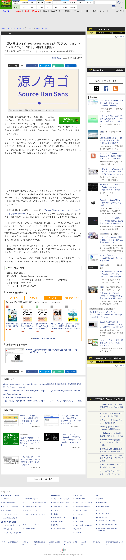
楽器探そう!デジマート (61, 503)
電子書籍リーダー (72, 298)
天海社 (100, 499)
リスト (23, 66)
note (59, 66)
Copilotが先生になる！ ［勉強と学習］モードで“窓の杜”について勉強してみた (111, 140)
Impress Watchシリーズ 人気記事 (107, 358)
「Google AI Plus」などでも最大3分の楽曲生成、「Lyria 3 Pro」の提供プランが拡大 (111, 118)
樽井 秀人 (56, 58)
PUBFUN (99, 510)
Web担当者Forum (9, 503)
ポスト (15, 66)
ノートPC (14, 298)
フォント (103, 11)
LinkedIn (72, 66)
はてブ (47, 66)
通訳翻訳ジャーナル (83, 506)
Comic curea (102, 503)
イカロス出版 (78, 495)
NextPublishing (30, 528)
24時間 (101, 33)
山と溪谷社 (54, 514)
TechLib (78, 532)
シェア (34, 66)
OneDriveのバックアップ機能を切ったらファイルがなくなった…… (111, 458)
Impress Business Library (33, 506)
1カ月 (121, 33)
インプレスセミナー (32, 510)
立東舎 (55, 510)
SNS (87, 11)
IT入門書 (52, 298)
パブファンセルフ (104, 513)
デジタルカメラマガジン (11, 525)
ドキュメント (78, 11)
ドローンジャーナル (10, 514)
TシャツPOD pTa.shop (106, 521)
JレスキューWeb (81, 510)
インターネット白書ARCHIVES (14, 533)
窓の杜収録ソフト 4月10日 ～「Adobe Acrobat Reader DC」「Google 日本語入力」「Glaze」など (105, 314)
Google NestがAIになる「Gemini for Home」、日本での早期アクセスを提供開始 (111, 324)
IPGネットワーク (102, 517)
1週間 (111, 33)
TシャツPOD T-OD (60, 506)
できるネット (7, 529)
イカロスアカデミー (83, 514)
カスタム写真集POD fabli (107, 524)
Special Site (98, 70)
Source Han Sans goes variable (17, 397)
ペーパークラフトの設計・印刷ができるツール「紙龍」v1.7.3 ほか (111, 342)
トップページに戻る (43, 479)
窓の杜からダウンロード (70, 120)
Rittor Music (55, 495)
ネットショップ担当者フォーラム (36, 503)
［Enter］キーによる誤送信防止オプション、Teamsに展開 (111, 407)
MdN (75, 518)
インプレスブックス (32, 524)
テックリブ (77, 529)
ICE (97, 495)
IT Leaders (7, 510)
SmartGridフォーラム (32, 499)
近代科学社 (54, 525)
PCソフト (33, 298)
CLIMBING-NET (58, 521)
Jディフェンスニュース (84, 503)
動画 (94, 11)
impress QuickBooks (105, 506)
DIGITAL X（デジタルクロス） (35, 514)
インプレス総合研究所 (11, 506)
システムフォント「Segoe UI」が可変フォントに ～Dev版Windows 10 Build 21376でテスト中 (71, 439)
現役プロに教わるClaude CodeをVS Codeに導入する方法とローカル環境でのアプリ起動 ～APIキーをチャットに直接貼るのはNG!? (111, 298)
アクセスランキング (101, 29)
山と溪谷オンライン (60, 517)
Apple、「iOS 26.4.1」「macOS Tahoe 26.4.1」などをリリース (111, 258)
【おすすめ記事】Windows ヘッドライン (108, 399)
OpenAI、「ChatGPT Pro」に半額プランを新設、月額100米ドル (111, 202)
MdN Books (80, 521)
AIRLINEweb (80, 499)
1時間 (92, 33)
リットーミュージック (61, 499)
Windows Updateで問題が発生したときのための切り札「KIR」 (111, 442)
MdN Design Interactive (84, 525)
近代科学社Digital (59, 528)
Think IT (6, 499)
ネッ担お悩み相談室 (10, 518)
